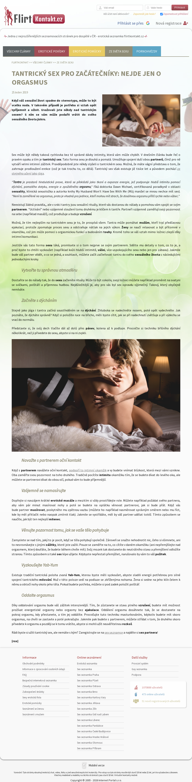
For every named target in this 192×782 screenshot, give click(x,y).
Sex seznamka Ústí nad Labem (93, 714)
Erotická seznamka (87, 663)
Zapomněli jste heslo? (144, 14)
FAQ (24, 674)
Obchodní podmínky (33, 663)
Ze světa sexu (119, 51)
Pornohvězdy (146, 51)
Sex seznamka (84, 669)
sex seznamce (114, 632)
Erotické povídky (51, 51)
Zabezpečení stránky (33, 691)
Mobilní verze (97, 765)
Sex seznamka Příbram (89, 748)
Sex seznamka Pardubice (90, 725)
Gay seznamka (139, 669)
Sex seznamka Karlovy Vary (91, 697)
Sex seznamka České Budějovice (93, 731)
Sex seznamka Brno (87, 691)
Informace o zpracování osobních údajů (43, 669)
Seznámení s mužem (33, 714)
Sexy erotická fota (31, 697)
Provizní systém (140, 663)
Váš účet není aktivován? (116, 14)
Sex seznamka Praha (88, 674)
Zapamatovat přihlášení (175, 14)
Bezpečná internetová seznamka (39, 680)
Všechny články (18, 51)
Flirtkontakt (20, 62)
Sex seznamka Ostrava (89, 686)
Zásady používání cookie (35, 686)
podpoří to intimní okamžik (88, 470)
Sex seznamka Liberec (88, 720)
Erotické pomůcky (87, 51)
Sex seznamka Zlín (87, 708)
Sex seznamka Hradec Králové (92, 737)
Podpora (136, 674)
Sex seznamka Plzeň (87, 680)
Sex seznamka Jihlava (88, 703)
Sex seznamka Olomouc (90, 742)
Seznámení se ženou (33, 708)
